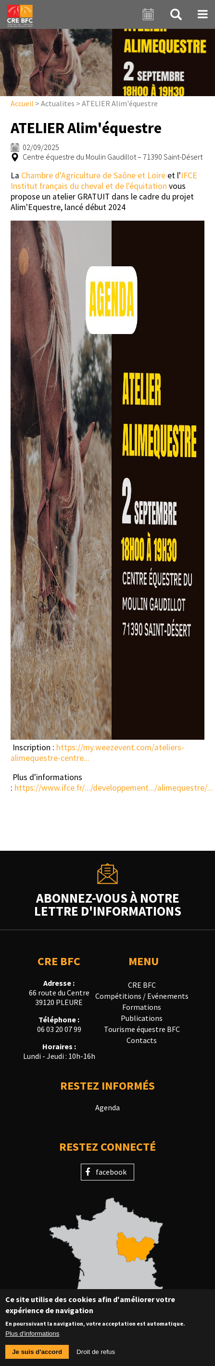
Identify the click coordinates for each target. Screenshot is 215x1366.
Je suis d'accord (37, 1356)
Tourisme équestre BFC (142, 1029)
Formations (141, 1007)
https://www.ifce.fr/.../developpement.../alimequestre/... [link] (113, 787)
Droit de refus (95, 1356)
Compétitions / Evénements (142, 996)
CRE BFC (142, 985)
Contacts (141, 1040)
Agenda (107, 1107)
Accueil (22, 103)
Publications (142, 1018)
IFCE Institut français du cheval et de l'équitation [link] (104, 180)
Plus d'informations (32, 1337)
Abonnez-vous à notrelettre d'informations (107, 904)
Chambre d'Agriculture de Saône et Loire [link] (93, 175)
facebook (111, 1172)
